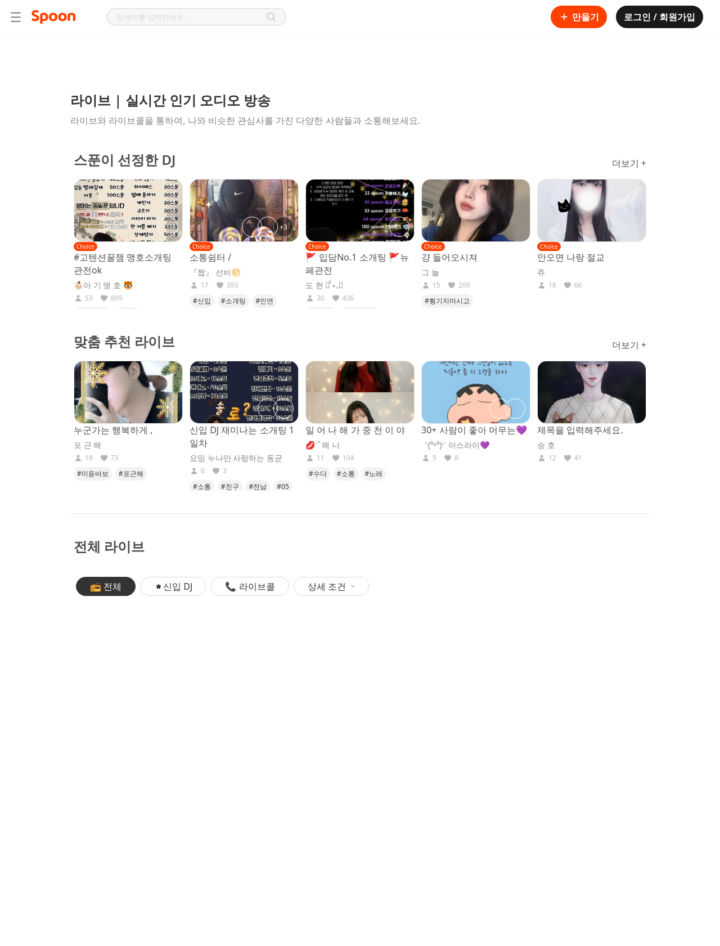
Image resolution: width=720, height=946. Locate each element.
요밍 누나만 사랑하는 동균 (236, 458)
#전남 (258, 486)
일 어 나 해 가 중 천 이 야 (355, 430)
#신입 (202, 301)
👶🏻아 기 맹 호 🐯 (103, 285)
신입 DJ (173, 586)
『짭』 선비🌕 (215, 272)
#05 (283, 486)
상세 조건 (331, 586)
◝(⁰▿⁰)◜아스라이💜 (455, 445)
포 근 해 (87, 445)
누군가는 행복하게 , (113, 430)
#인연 (265, 301)
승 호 (546, 445)
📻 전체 (105, 586)
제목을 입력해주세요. (580, 430)
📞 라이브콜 (250, 586)
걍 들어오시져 (449, 257)
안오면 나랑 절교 (571, 257)
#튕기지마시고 (447, 301)
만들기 (579, 17)
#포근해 (131, 473)
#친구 (230, 486)
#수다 (318, 473)
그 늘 (430, 272)
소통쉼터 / (210, 257)
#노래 (374, 473)
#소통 (202, 486)
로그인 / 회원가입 (659, 17)
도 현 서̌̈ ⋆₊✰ (324, 285)
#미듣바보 (93, 473)
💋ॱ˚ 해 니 (322, 445)
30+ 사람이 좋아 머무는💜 (474, 430)
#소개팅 (233, 301)
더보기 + (629, 163)
